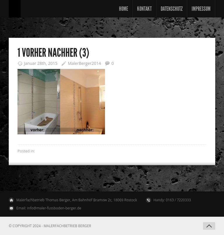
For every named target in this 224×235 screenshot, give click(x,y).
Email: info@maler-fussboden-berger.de (48, 208)
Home (123, 8)
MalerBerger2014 (84, 63)
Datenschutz (172, 8)
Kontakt (144, 8)
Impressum (201, 8)
